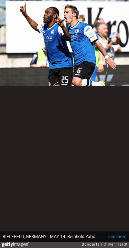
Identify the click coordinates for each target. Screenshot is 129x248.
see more (117, 236)
